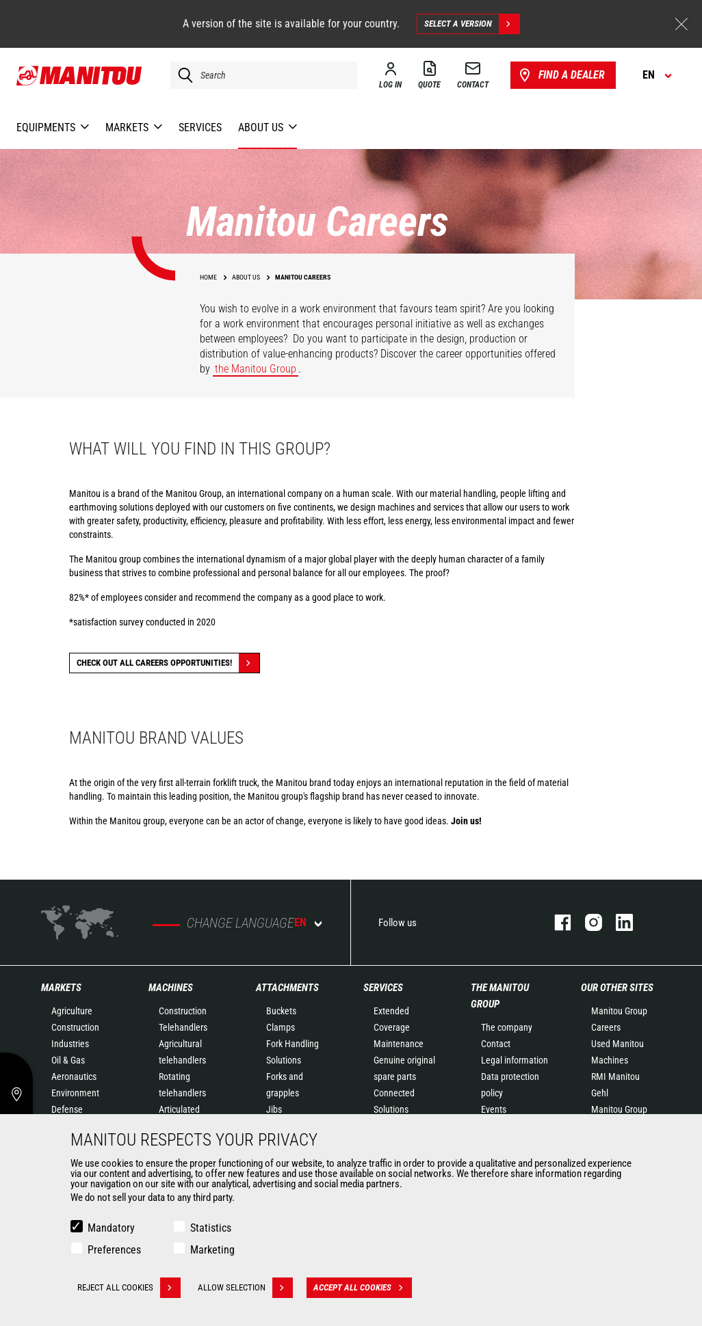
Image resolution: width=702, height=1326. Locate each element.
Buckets (281, 1010)
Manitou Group (619, 1010)
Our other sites (617, 988)
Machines (170, 988)
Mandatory (111, 1227)
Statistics (210, 1227)
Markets (61, 988)
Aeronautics (73, 1076)
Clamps (280, 1027)
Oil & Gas (68, 1060)
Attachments (287, 988)
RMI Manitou (615, 1076)
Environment (75, 1092)
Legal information (514, 1060)
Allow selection (245, 1287)
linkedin (617, 922)
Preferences (114, 1249)
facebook (556, 922)
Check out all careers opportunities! (168, 663)
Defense (67, 1109)
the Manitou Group (255, 368)
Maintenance (399, 1043)
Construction (75, 1027)
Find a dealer (561, 75)
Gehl (599, 1092)
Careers (606, 1027)
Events (493, 1109)
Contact (495, 1043)
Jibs (274, 1109)
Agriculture (71, 1010)
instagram (586, 922)
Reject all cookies (129, 1287)
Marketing (212, 1249)
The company (506, 1027)
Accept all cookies (362, 1287)
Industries (70, 1043)
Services (383, 988)
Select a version (471, 23)
